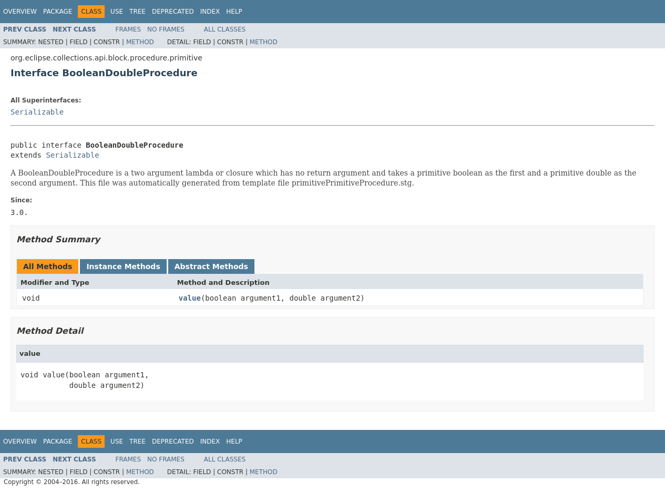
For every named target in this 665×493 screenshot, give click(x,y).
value (190, 298)
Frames (128, 29)
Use (116, 11)
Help (234, 11)
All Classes (224, 29)
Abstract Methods (211, 266)
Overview (20, 11)
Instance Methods (123, 266)
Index (210, 11)
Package (57, 11)
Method (140, 42)
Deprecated (173, 11)
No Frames (166, 29)
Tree (137, 11)
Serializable (37, 112)
